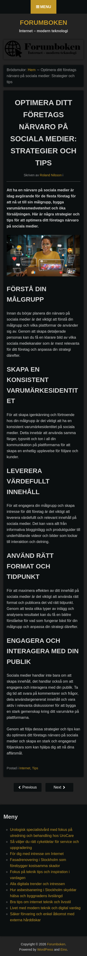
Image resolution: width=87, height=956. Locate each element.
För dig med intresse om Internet (37, 854)
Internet (24, 768)
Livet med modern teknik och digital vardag (45, 908)
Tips (35, 768)
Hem (32, 70)
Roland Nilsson (51, 175)
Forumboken (43, 22)
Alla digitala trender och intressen (37, 884)
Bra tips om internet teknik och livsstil (40, 902)
